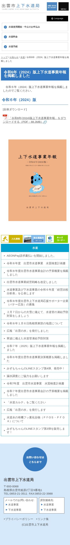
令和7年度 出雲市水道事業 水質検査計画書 (35, 383)
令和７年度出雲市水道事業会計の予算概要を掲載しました (37, 392)
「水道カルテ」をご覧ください (26, 402)
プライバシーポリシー (19, 519)
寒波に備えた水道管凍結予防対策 (28, 338)
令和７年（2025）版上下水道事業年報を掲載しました (36, 347)
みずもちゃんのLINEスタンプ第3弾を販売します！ (36, 430)
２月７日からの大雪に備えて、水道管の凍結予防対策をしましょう (37, 313)
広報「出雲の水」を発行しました (28, 330)
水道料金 (13, 36)
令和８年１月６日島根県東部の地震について (35, 323)
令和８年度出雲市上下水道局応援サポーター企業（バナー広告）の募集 (37, 302)
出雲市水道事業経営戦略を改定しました (32, 282)
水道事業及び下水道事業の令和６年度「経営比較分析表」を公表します (37, 291)
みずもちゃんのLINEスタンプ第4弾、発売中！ (36, 368)
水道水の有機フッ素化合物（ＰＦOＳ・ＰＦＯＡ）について (36, 419)
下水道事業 (14, 509)
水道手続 (13, 46)
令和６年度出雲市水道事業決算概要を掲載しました (37, 358)
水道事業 (13, 504)
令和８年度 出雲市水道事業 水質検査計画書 (36, 263)
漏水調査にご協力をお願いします (28, 376)
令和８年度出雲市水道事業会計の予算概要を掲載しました (37, 272)
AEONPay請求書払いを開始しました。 (31, 255)
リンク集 (43, 519)
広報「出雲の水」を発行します (26, 409)
